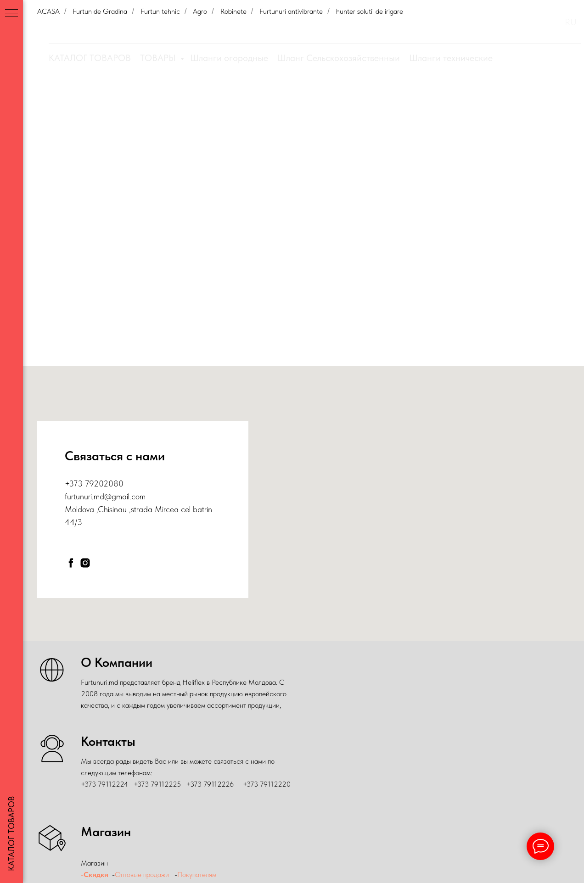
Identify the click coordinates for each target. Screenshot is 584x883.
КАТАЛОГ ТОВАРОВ (90, 57)
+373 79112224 (104, 784)
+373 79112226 (210, 784)
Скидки (331, 22)
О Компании (370, 22)
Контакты (517, 22)
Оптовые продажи (423, 22)
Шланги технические (451, 57)
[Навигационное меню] (11, 13)
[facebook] (71, 563)
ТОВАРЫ (159, 57)
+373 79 (79, 483)
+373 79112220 (267, 784)
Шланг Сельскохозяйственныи (338, 57)
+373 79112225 (157, 784)
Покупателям (477, 22)
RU (571, 22)
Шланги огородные (229, 57)
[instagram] (85, 563)
